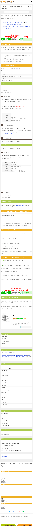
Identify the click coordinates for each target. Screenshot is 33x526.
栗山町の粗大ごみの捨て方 (19, 22)
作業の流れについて (5, 415)
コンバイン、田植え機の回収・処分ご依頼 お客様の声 (11, 443)
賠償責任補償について (3, 481)
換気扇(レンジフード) (19, 355)
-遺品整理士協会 (3, 508)
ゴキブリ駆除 (4, 385)
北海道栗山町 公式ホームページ (9, 26)
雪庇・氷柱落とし (6, 404)
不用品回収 (4, 338)
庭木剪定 (3, 397)
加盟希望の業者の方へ (5, 456)
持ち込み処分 (6, 24)
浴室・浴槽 (25, 355)
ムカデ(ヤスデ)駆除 (5, 380)
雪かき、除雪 (4, 399)
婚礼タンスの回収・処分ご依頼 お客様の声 (9, 440)
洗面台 (29, 355)
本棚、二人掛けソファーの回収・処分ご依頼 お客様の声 (11, 450)
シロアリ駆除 (4, 382)
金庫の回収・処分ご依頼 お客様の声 (8, 445)
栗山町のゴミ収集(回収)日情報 (15, 24)
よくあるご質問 (4, 420)
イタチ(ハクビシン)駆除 (6, 390)
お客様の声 (15, 318)
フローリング (4, 355)
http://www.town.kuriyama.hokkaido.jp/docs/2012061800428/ (13, 216)
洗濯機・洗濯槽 (21, 356)
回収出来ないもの (6, 425)
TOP (16, 464)
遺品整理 (3, 343)
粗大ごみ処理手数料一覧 (7, 133)
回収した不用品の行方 (5, 423)
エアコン (8, 355)
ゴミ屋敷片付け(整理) (5, 341)
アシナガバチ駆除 (6, 373)
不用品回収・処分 (20, 318)
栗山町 (25, 318)
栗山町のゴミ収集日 (20, 205)
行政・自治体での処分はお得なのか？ (24, 26)
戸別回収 (27, 22)
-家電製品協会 (2, 507)
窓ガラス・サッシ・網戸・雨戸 (13, 356)
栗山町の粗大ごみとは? (7, 22)
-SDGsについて (3, 506)
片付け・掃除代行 (5, 336)
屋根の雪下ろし (5, 402)
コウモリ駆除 (4, 392)
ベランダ (5, 356)
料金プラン (4, 418)
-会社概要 (2, 498)
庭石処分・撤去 (4, 365)
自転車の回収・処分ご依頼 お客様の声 (8, 448)
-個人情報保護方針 (3, 500)
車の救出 (4, 407)
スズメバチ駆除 (5, 375)
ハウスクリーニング (6, 352)
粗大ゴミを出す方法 (5, 434)
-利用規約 (2, 499)
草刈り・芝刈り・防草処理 (6, 368)
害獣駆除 (3, 387)
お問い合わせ (2, 480)
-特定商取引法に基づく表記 (4, 501)
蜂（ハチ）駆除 (4, 370)
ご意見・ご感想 (3, 478)
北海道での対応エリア (5, 413)
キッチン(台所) (12, 355)
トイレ (3, 356)
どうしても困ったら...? (7, 28)
